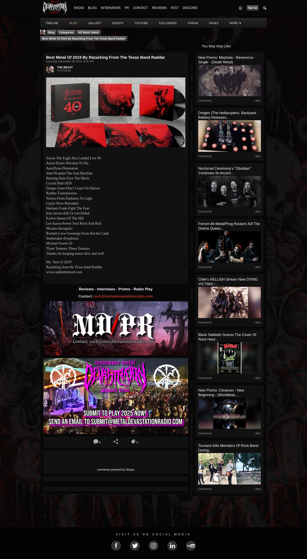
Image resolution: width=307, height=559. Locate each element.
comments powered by (115, 469)
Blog (51, 32)
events (117, 23)
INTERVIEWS (110, 8)
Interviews (106, 289)
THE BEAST (65, 67)
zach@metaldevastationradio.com (123, 296)
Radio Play (143, 289)
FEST (175, 8)
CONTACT (140, 8)
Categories (66, 32)
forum (193, 23)
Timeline (52, 23)
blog (73, 23)
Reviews (87, 289)
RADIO (79, 8)
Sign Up (252, 8)
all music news (88, 32)
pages (214, 23)
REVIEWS (159, 8)
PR (126, 8)
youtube (141, 23)
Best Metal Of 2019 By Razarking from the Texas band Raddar (83, 38)
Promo (125, 289)
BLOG (92, 8)
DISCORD (190, 8)
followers (168, 23)
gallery (94, 23)
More (236, 23)
